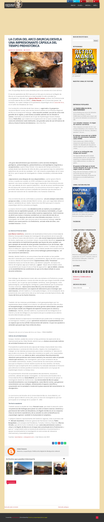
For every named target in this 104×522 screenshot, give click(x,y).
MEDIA (88, 5)
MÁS (95, 5)
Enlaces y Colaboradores (82, 276)
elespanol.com (29, 437)
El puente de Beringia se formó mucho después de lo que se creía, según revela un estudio (85, 167)
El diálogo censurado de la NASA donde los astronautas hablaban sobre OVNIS (84, 137)
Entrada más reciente (11, 507)
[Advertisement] (52, 22)
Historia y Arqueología (34, 517)
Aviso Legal (44, 517)
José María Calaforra (16, 234)
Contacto (76, 279)
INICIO (73, 5)
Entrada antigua (63, 507)
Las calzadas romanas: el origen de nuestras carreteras (84, 123)
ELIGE (80, 5)
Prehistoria (19, 50)
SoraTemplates (15, 517)
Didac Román (37, 100)
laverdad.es (18, 437)
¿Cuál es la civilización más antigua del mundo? (83, 152)
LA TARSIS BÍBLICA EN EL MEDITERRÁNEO (82, 109)
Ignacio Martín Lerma (37, 98)
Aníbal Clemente (22, 449)
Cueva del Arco (59, 102)
